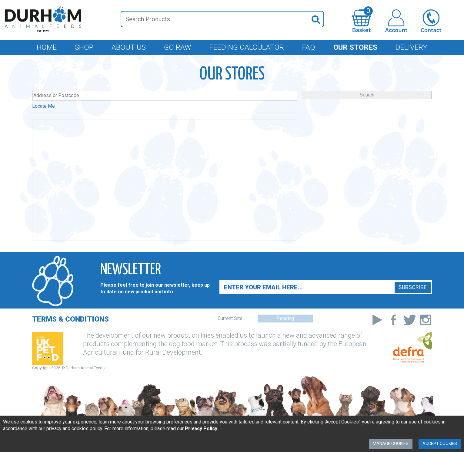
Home (47, 47)
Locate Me (43, 106)
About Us (129, 47)
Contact (431, 20)
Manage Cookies (391, 443)
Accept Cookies (439, 443)
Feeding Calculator (246, 47)
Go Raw (177, 47)
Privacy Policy (201, 428)
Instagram (425, 320)
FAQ (308, 47)
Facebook (393, 320)
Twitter (409, 320)
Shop (84, 47)
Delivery (411, 47)
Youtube (377, 320)
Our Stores (355, 47)
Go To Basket (368, 12)
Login (396, 20)
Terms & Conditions (70, 319)
